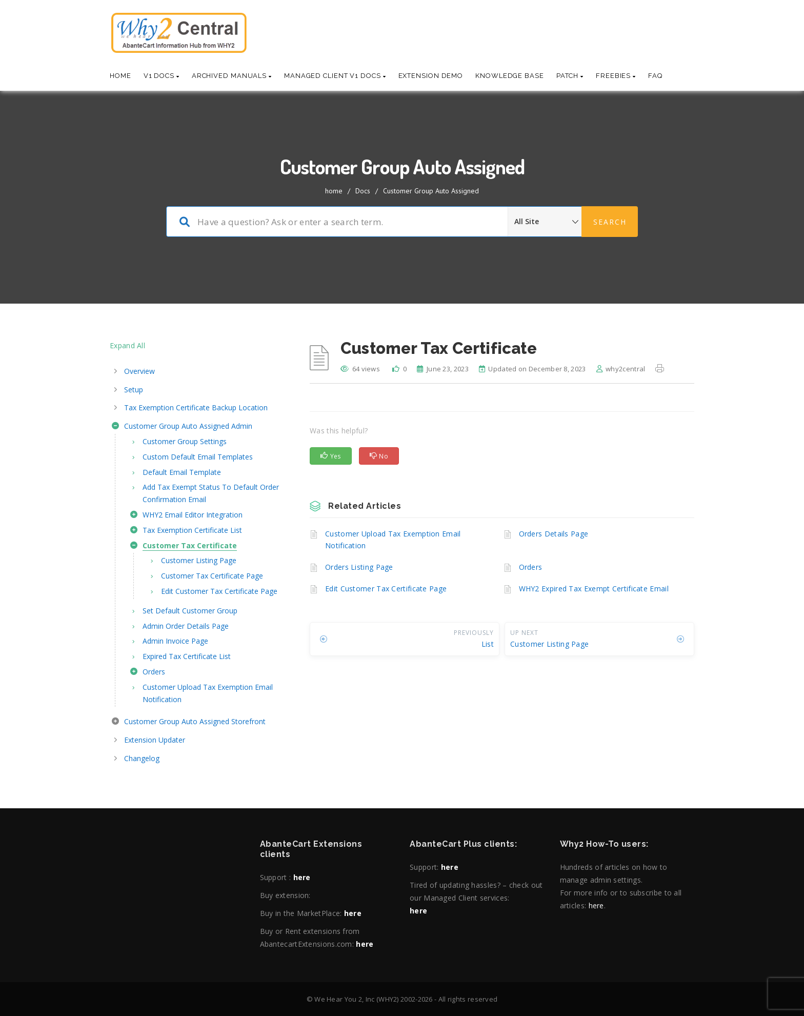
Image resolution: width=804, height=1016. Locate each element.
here (302, 877)
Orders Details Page (554, 534)
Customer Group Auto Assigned (431, 190)
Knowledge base (509, 75)
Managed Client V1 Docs (335, 75)
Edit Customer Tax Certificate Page (386, 588)
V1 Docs (161, 75)
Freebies (616, 75)
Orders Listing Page (359, 567)
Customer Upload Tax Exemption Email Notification (393, 540)
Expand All (127, 345)
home (334, 190)
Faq (655, 75)
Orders (530, 567)
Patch (570, 75)
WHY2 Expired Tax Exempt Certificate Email (594, 588)
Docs (362, 190)
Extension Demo (431, 75)
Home (120, 75)
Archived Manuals (232, 75)
